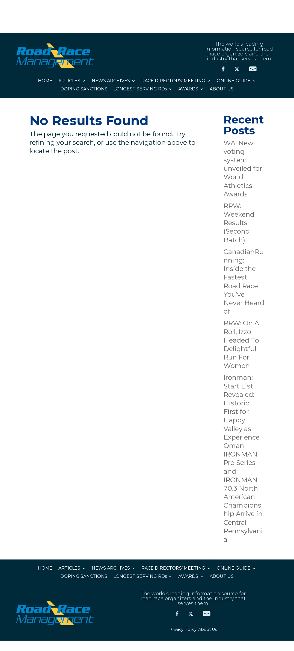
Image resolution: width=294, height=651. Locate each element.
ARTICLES (69, 81)
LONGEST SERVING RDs (140, 89)
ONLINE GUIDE (234, 81)
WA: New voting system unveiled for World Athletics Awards (243, 168)
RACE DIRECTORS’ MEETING (173, 81)
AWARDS (188, 89)
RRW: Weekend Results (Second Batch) (239, 223)
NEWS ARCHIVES (111, 81)
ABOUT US (222, 89)
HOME (45, 81)
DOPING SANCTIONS (83, 89)
